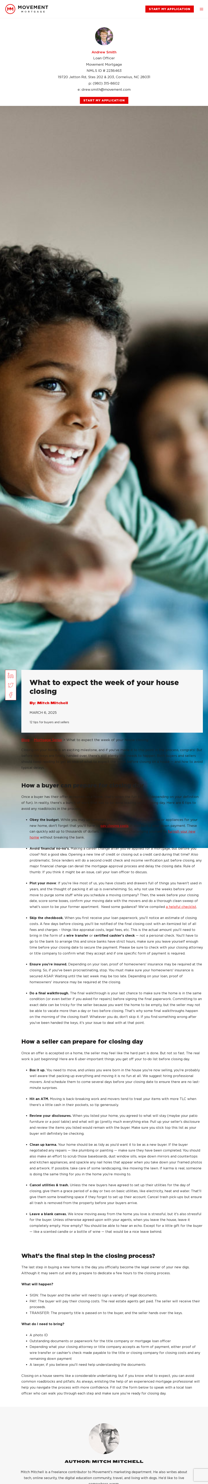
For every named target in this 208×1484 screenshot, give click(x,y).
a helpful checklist (181, 907)
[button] (201, 9)
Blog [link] (25, 740)
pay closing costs (114, 826)
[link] (26, 9)
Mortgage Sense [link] (48, 740)
